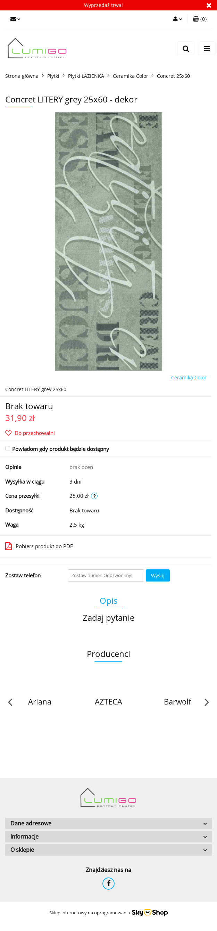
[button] (199, 19)
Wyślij (158, 575)
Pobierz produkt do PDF (39, 546)
